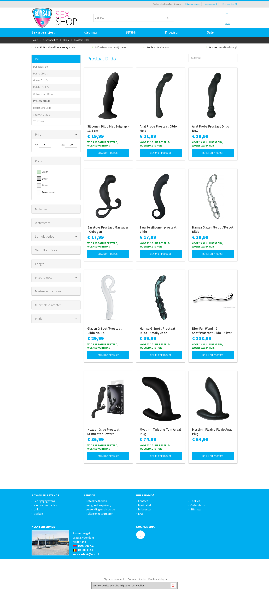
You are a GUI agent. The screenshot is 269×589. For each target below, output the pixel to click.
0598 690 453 (84, 546)
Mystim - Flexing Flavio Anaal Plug (212, 431)
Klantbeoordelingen (157, 579)
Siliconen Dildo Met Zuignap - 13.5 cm (108, 128)
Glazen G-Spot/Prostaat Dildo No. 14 (104, 330)
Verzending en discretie (100, 509)
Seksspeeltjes (43, 32)
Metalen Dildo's (41, 87)
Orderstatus (198, 505)
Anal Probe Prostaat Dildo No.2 (210, 128)
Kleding (90, 32)
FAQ (140, 514)
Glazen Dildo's (40, 80)
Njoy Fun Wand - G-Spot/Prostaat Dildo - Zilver (212, 330)
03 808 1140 (83, 550)
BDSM (131, 32)
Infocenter (144, 509)
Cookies (195, 501)
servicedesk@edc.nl (86, 554)
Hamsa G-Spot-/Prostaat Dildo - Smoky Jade (157, 330)
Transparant (48, 192)
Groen (45, 171)
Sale (210, 32)
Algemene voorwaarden (115, 579)
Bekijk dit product (108, 152)
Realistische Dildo (42, 107)
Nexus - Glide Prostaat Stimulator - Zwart (103, 431)
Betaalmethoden (96, 501)
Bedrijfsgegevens (44, 501)
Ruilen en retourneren (99, 514)
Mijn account (210, 4)
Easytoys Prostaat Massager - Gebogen (107, 229)
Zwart (45, 178)
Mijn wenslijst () (228, 4)
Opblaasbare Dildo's (43, 94)
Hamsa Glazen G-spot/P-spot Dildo (212, 229)
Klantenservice (192, 4)
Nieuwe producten (45, 505)
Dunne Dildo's (40, 73)
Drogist (171, 32)
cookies (140, 585)
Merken (38, 514)
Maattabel (144, 505)
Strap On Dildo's (41, 114)
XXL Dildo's (38, 121)
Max (63, 144)
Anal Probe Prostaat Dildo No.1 (158, 128)
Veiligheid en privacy (98, 505)
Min (36, 144)
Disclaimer (132, 579)
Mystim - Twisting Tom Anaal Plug (160, 431)
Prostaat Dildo (41, 101)
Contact (143, 501)
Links (36, 509)
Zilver (45, 185)
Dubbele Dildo (40, 66)
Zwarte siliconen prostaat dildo (158, 229)
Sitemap (195, 509)
